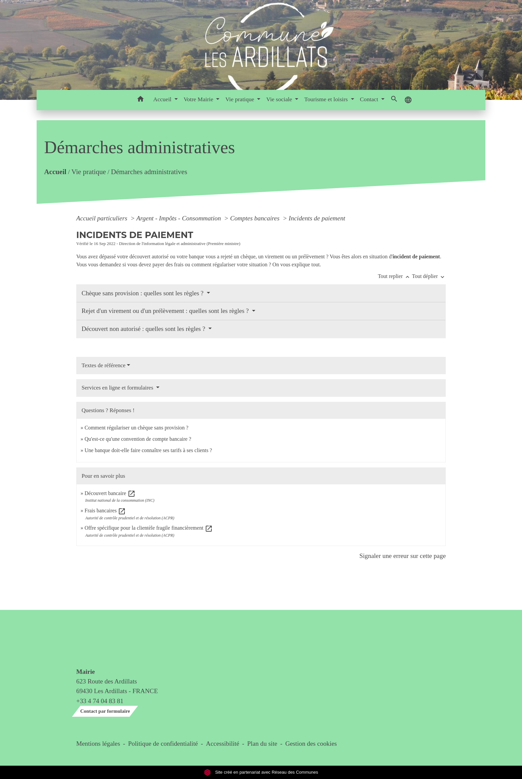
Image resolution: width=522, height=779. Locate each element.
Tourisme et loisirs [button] (326, 99)
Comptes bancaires (255, 218)
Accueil (55, 172)
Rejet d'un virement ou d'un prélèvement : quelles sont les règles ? (166, 310)
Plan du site (262, 743)
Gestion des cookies (311, 743)
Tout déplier (429, 276)
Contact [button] (370, 99)
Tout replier (395, 276)
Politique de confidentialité (163, 743)
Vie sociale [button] (280, 99)
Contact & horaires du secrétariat (102, 642)
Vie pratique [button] (240, 99)
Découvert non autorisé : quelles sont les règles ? (144, 328)
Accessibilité (222, 743)
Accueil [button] (163, 99)
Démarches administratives (149, 172)
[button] (140, 100)
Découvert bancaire (110, 493)
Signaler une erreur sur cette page (402, 555)
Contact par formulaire (105, 711)
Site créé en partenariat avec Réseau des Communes (261, 772)
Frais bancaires (105, 510)
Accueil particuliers (102, 218)
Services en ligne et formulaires (118, 388)
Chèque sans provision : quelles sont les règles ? (143, 293)
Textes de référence (104, 365)
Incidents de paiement (317, 218)
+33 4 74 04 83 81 (100, 700)
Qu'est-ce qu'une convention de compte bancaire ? (138, 439)
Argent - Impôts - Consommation (179, 218)
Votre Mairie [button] (198, 99)
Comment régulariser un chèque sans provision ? (136, 427)
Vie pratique (88, 172)
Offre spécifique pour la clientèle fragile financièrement (149, 528)
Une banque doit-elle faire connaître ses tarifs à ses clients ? (148, 450)
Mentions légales (98, 743)
